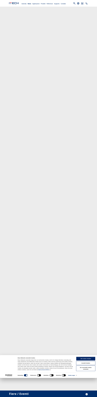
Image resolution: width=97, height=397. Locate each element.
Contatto (63, 4)
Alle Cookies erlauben (85, 377)
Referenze (50, 4)
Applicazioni (36, 4)
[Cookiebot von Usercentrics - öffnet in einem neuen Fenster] (9, 394)
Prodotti (43, 4)
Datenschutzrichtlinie (43, 388)
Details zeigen (71, 394)
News (29, 4)
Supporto (56, 4)
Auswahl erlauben (85, 382)
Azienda (24, 4)
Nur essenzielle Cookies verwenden (86, 387)
